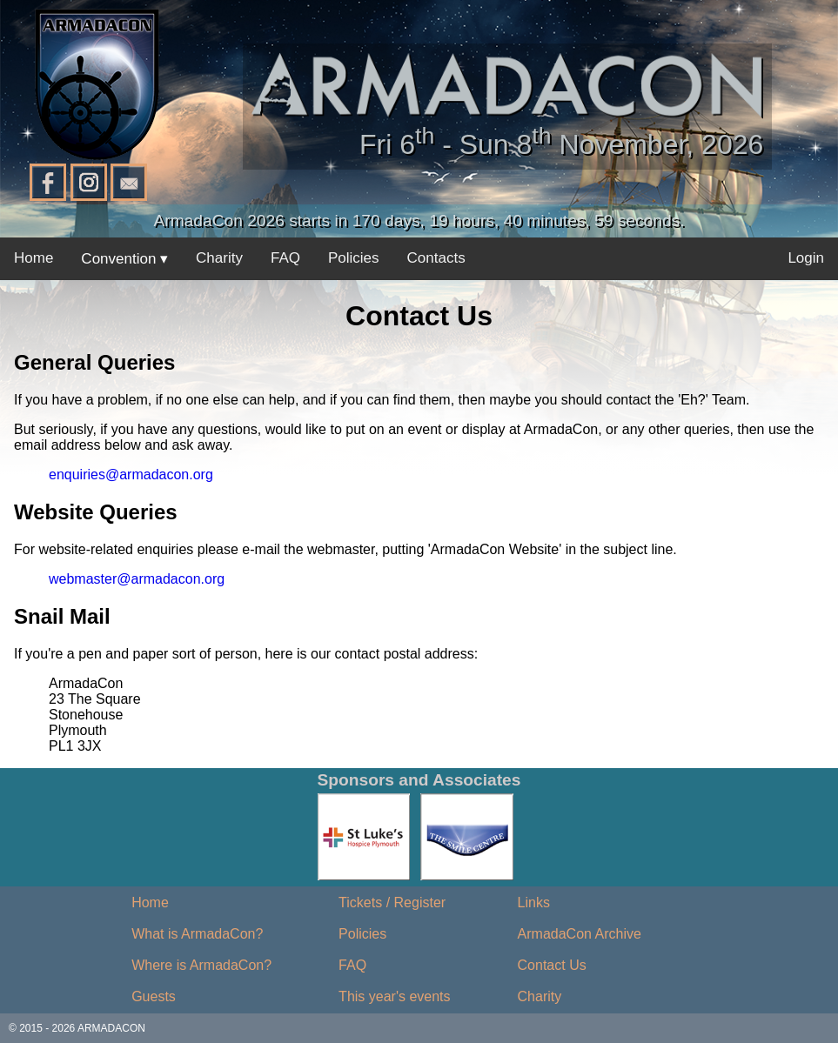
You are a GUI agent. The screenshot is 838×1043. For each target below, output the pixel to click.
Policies (353, 258)
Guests (153, 996)
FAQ (285, 258)
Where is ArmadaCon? (201, 965)
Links (534, 902)
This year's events (394, 996)
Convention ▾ (124, 259)
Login (806, 258)
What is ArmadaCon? (197, 933)
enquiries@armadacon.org (131, 474)
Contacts (436, 258)
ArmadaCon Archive (579, 933)
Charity (219, 258)
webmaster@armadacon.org (137, 579)
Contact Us (552, 965)
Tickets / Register (392, 902)
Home (33, 258)
